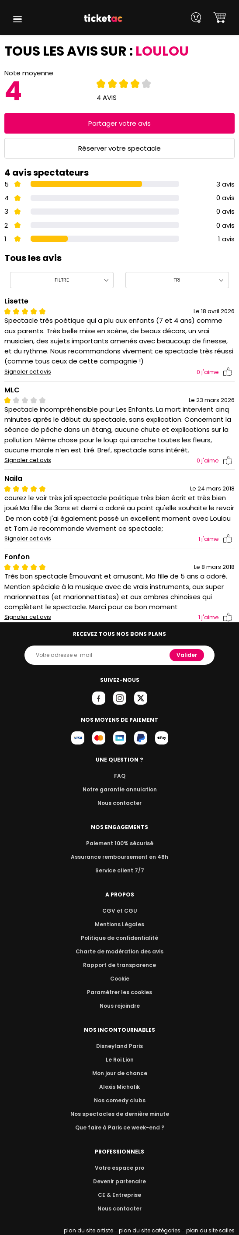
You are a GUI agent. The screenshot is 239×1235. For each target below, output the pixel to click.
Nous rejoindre (119, 1005)
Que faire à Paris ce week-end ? (120, 1127)
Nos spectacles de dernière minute (119, 1114)
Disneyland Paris (119, 1046)
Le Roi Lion (119, 1059)
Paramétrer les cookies (119, 992)
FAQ (119, 776)
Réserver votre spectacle (119, 148)
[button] (17, 19)
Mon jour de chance (119, 1073)
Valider (187, 655)
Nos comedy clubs (119, 1100)
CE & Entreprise (119, 1195)
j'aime (214, 372)
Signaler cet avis (27, 372)
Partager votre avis (120, 123)
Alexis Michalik (119, 1086)
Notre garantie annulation (119, 789)
